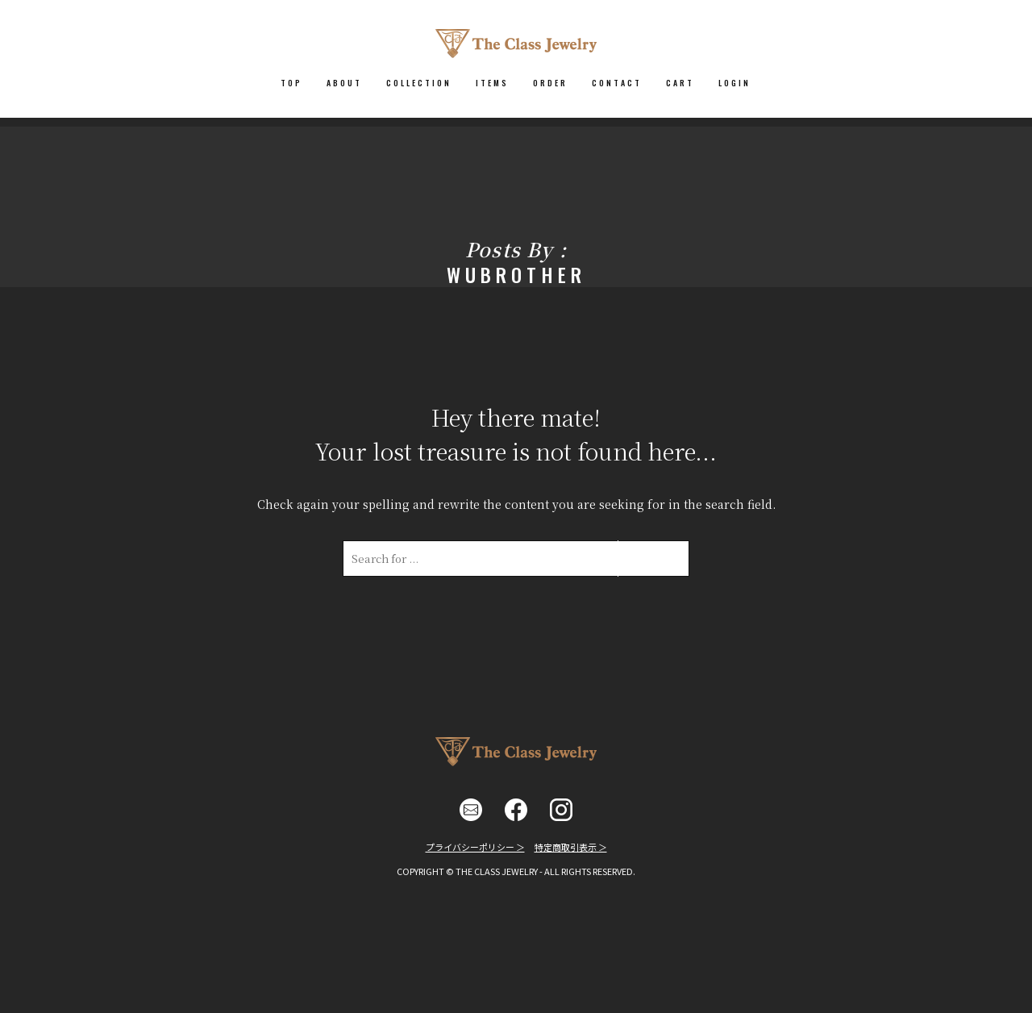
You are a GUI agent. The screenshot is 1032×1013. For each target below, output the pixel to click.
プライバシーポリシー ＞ (475, 846)
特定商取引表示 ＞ (571, 846)
